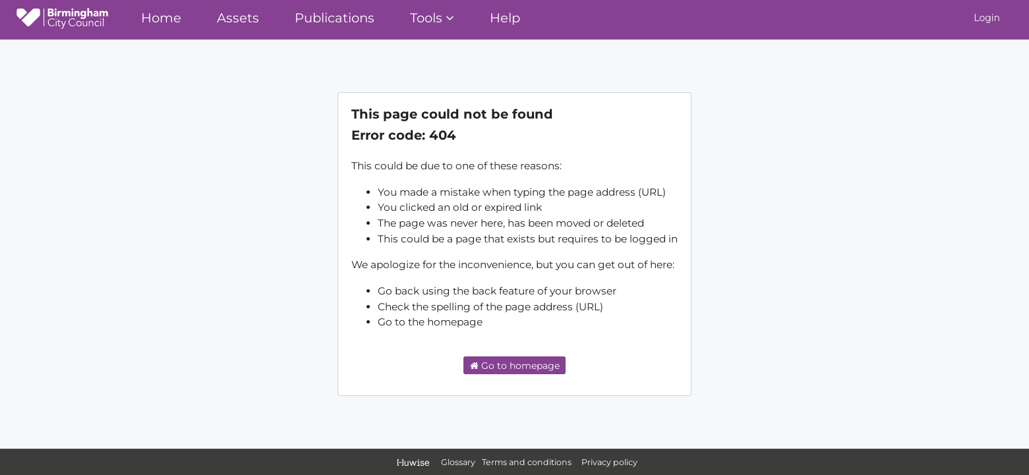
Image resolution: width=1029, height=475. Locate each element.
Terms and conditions (527, 462)
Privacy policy (609, 462)
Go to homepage (515, 366)
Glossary (458, 462)
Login (987, 18)
